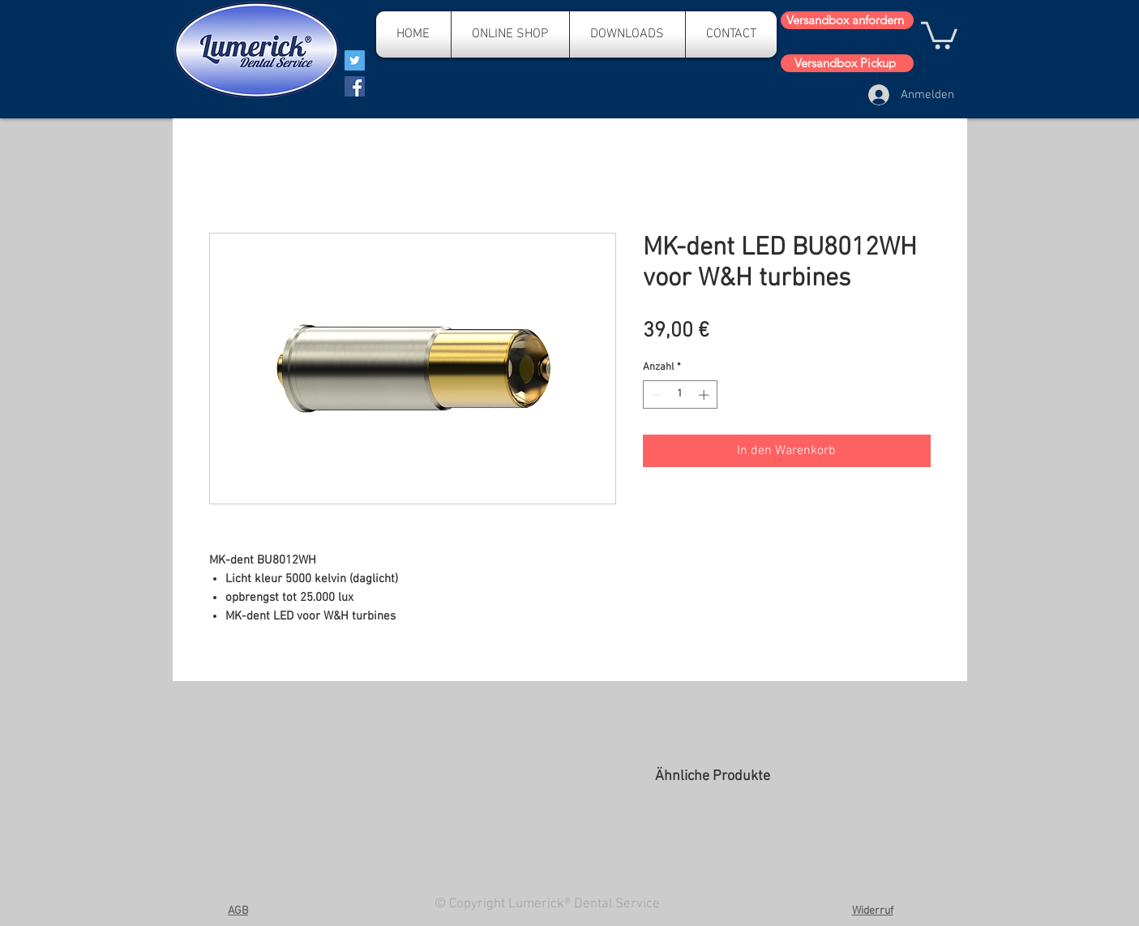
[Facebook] (355, 86)
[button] (939, 34)
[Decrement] (655, 395)
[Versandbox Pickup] (847, 63)
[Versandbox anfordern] (847, 20)
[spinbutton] (680, 395)
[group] (792, 846)
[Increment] (705, 395)
